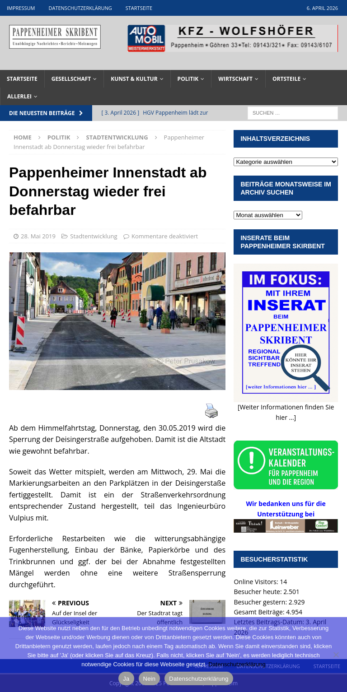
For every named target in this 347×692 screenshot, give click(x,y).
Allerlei (19, 96)
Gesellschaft (71, 79)
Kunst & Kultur (134, 79)
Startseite (139, 8)
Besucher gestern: (261, 602)
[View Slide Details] (232, 38)
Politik (188, 79)
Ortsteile (286, 79)
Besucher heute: (258, 591)
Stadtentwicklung (93, 236)
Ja (126, 678)
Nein (149, 678)
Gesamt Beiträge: (260, 612)
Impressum (21, 8)
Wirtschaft (235, 79)
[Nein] (335, 654)
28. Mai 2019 (38, 236)
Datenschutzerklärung (80, 8)
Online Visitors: (257, 581)
